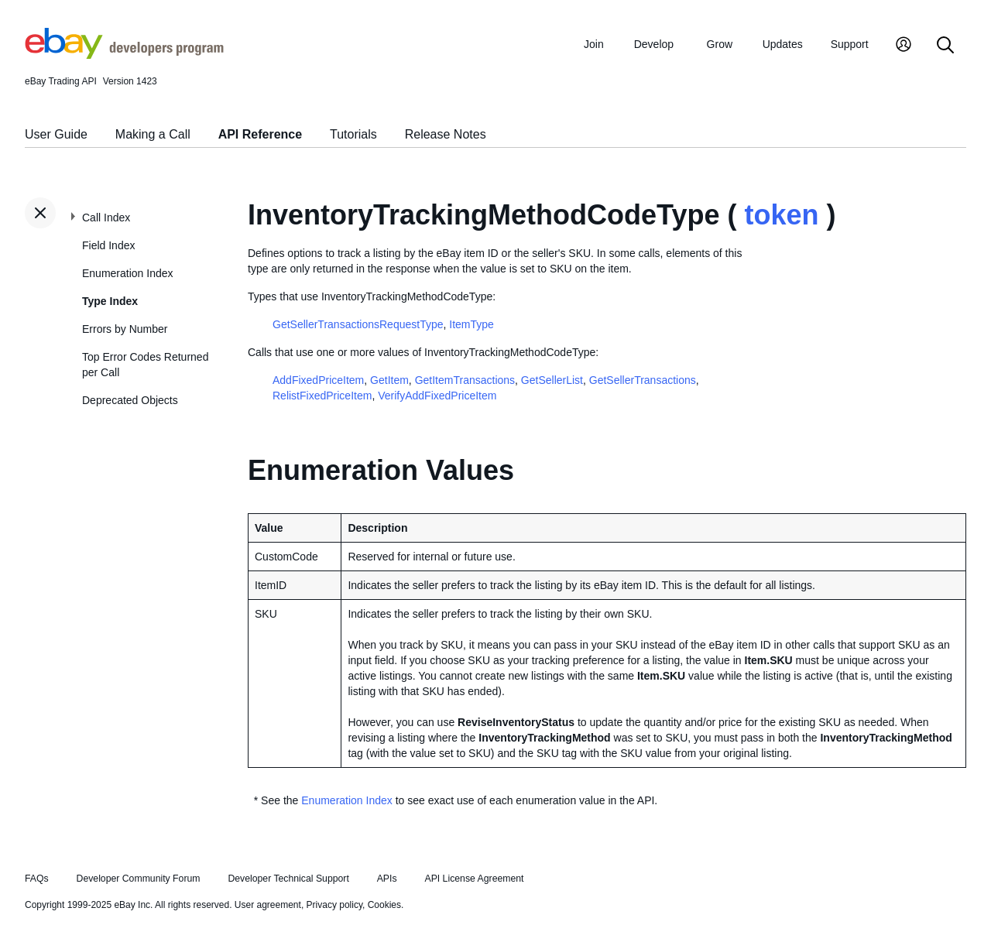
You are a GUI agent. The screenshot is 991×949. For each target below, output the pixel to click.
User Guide (56, 134)
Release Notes (445, 134)
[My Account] (903, 46)
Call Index (106, 217)
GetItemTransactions (465, 380)
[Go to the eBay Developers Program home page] (124, 55)
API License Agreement (473, 878)
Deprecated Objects (130, 400)
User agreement (268, 904)
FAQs (37, 878)
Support (850, 44)
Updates (783, 44)
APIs (387, 878)
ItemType (471, 324)
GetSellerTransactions (642, 380)
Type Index (110, 301)
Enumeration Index (127, 273)
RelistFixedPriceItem (322, 395)
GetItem (389, 380)
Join (594, 44)
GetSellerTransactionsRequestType (358, 324)
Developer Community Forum (139, 878)
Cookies (384, 904)
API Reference (260, 134)
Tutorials (353, 134)
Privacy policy (334, 904)
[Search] (945, 46)
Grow (719, 44)
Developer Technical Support (288, 878)
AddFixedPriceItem (318, 380)
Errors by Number (124, 329)
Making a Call (152, 134)
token (781, 215)
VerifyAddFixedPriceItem (437, 395)
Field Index (108, 245)
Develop (654, 44)
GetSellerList (552, 380)
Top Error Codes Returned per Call (145, 365)
